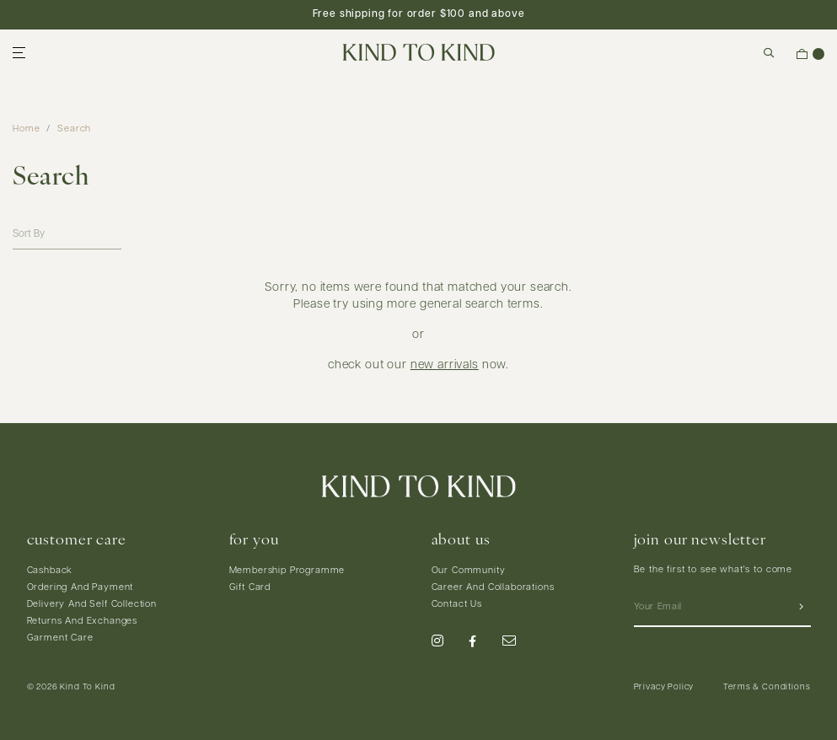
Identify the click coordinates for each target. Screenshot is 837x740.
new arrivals (444, 365)
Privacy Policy (664, 687)
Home (26, 129)
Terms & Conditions (766, 687)
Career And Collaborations (493, 588)
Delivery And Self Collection (92, 604)
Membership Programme (287, 571)
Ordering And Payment (80, 588)
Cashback (50, 571)
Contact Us (457, 604)
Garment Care (60, 638)
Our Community (469, 571)
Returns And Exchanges (82, 621)
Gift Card (250, 588)
